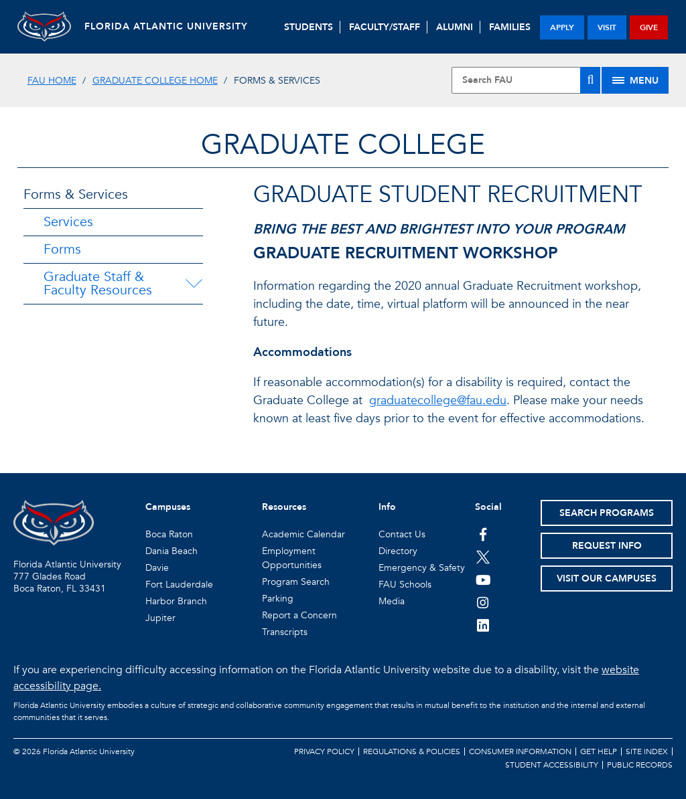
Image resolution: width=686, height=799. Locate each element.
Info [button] (387, 507)
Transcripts (284, 632)
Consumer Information (520, 751)
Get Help (598, 751)
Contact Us (402, 534)
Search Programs (606, 513)
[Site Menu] (635, 80)
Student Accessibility (551, 765)
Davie (157, 567)
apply (562, 27)
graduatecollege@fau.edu (437, 400)
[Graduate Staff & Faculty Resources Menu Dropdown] (196, 284)
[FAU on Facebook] (483, 534)
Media (392, 601)
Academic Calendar (303, 534)
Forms (62, 249)
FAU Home (51, 80)
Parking (277, 598)
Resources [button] (284, 507)
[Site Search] (526, 80)
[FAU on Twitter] (483, 556)
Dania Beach (171, 551)
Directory (398, 551)
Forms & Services (75, 194)
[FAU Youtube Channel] (483, 579)
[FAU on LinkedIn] (483, 625)
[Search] (590, 80)
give (649, 27)
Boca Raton (169, 534)
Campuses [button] (167, 507)
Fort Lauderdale (179, 584)
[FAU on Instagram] (483, 602)
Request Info (607, 545)
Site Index (647, 751)
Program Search (296, 581)
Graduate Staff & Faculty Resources (98, 283)
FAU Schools (405, 584)
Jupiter (160, 618)
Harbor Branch (176, 601)
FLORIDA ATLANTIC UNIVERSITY (166, 26)
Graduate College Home (155, 80)
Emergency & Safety (422, 567)
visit (607, 27)
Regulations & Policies (411, 751)
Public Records (640, 765)
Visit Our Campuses (607, 578)
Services (68, 222)
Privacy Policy (324, 751)
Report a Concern (299, 615)
